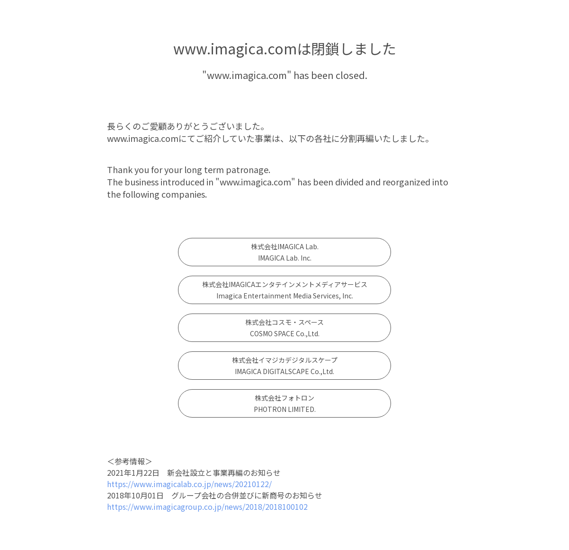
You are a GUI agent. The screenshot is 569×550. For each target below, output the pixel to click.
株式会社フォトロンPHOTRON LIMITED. (285, 403)
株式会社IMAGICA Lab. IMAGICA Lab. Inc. (285, 252)
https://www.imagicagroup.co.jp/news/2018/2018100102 (207, 506)
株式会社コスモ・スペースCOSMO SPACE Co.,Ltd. (284, 327)
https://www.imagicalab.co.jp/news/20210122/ (189, 483)
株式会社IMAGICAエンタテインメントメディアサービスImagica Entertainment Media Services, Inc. (284, 289)
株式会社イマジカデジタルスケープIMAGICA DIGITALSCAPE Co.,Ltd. (285, 365)
